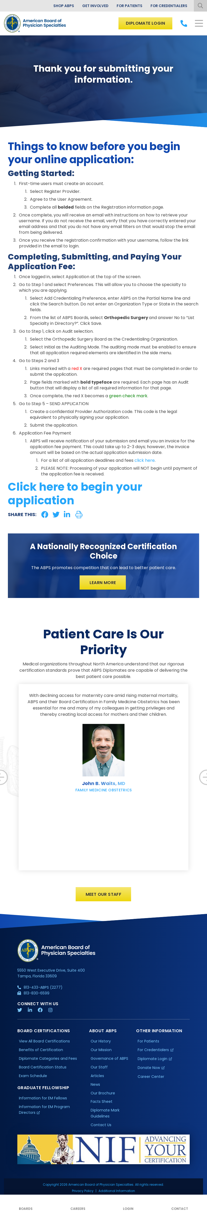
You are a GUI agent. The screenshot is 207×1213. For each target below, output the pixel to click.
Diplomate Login (145, 23)
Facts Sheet (101, 1101)
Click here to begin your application (75, 493)
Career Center (151, 1076)
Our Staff (99, 1067)
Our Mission (101, 1050)
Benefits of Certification (41, 1050)
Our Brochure (103, 1093)
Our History (101, 1041)
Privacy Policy (83, 1167)
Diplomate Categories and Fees (48, 1058)
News (95, 1084)
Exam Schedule (33, 1076)
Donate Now (149, 1068)
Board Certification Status (42, 1067)
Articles (97, 1076)
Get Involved (94, 5)
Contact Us (101, 1124)
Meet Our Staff (104, 894)
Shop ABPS (62, 5)
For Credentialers (168, 5)
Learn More (103, 583)
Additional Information (117, 1167)
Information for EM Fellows (43, 1098)
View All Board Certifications (44, 1041)
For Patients (129, 5)
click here (144, 460)
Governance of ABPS (109, 1058)
